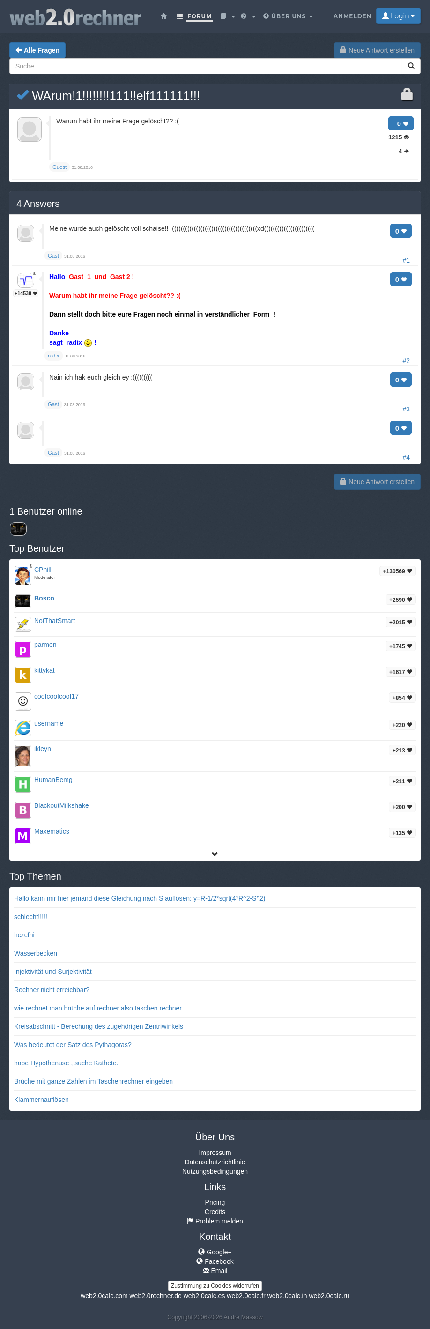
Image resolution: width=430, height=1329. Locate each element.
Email (215, 1271)
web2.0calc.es (204, 1295)
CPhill (43, 569)
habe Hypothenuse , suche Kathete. (66, 1063)
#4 (406, 457)
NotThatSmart (54, 620)
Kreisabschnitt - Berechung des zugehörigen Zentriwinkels (98, 1026)
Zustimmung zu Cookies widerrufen (215, 1286)
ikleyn (42, 748)
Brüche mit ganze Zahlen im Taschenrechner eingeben (93, 1081)
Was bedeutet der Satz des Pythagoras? (73, 1044)
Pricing (215, 1202)
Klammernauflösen (41, 1099)
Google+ (214, 1252)
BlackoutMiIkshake (61, 805)
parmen (45, 644)
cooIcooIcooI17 (56, 696)
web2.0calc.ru (329, 1295)
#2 (406, 361)
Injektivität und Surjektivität (53, 971)
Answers (37, 203)
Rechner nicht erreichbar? (51, 990)
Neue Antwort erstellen (377, 50)
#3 (406, 409)
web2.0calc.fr (246, 1295)
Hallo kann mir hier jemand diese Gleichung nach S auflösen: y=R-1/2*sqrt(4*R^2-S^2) (139, 898)
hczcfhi (24, 935)
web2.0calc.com (104, 1295)
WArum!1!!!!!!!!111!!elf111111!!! (108, 96)
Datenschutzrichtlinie (215, 1162)
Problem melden (215, 1221)
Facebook (214, 1261)
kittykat (44, 670)
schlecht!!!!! (30, 916)
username (48, 723)
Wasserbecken (35, 953)
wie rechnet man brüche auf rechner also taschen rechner (98, 1008)
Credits (215, 1211)
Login (398, 16)
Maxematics (51, 831)
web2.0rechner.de (155, 1295)
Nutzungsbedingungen (215, 1171)
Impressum (215, 1152)
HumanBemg (53, 779)
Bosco (44, 598)
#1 (406, 260)
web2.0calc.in (287, 1295)
